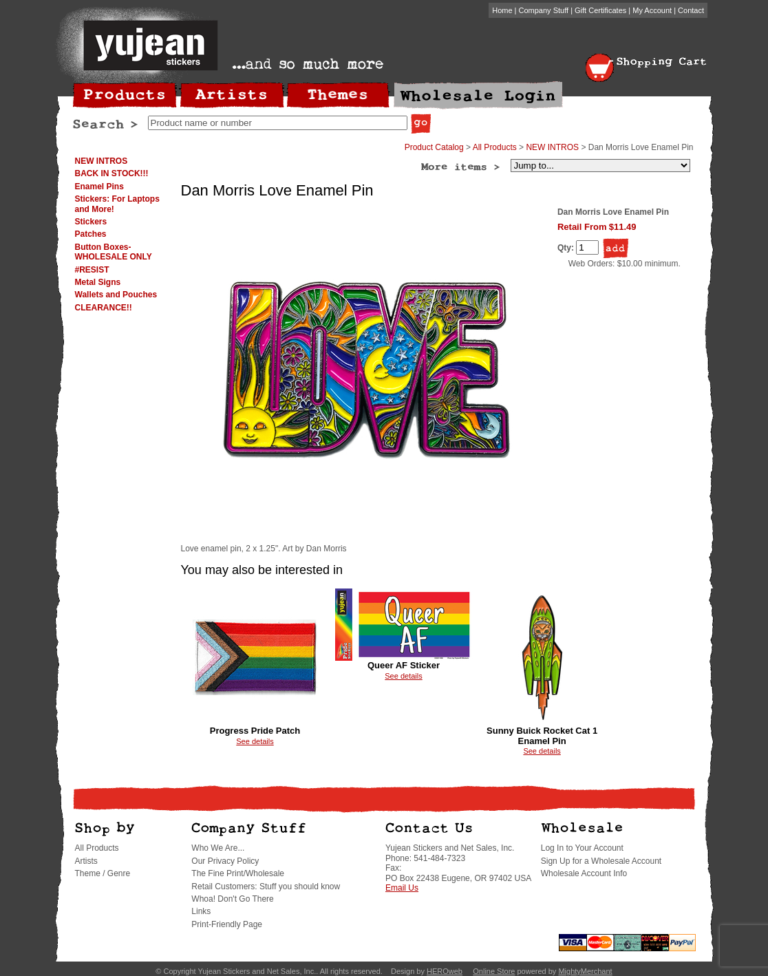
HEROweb (444, 971)
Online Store (494, 971)
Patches (91, 234)
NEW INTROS (101, 161)
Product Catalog (434, 147)
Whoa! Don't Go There (232, 899)
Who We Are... (217, 848)
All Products (495, 147)
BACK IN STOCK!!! (112, 173)
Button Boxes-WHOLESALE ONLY (113, 252)
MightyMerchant (585, 971)
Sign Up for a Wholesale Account (601, 861)
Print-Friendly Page (226, 924)
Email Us (401, 888)
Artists (86, 861)
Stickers (91, 221)
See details (254, 741)
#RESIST (92, 270)
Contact (691, 10)
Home (502, 10)
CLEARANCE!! (103, 307)
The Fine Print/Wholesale (237, 873)
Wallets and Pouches (116, 294)
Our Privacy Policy (225, 861)
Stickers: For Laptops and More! (117, 203)
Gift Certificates (600, 10)
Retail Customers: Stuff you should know (265, 886)
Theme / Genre (103, 873)
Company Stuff (544, 10)
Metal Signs (98, 282)
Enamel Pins (99, 186)
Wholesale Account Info (584, 873)
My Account (652, 10)
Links (201, 911)
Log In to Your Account (582, 848)
